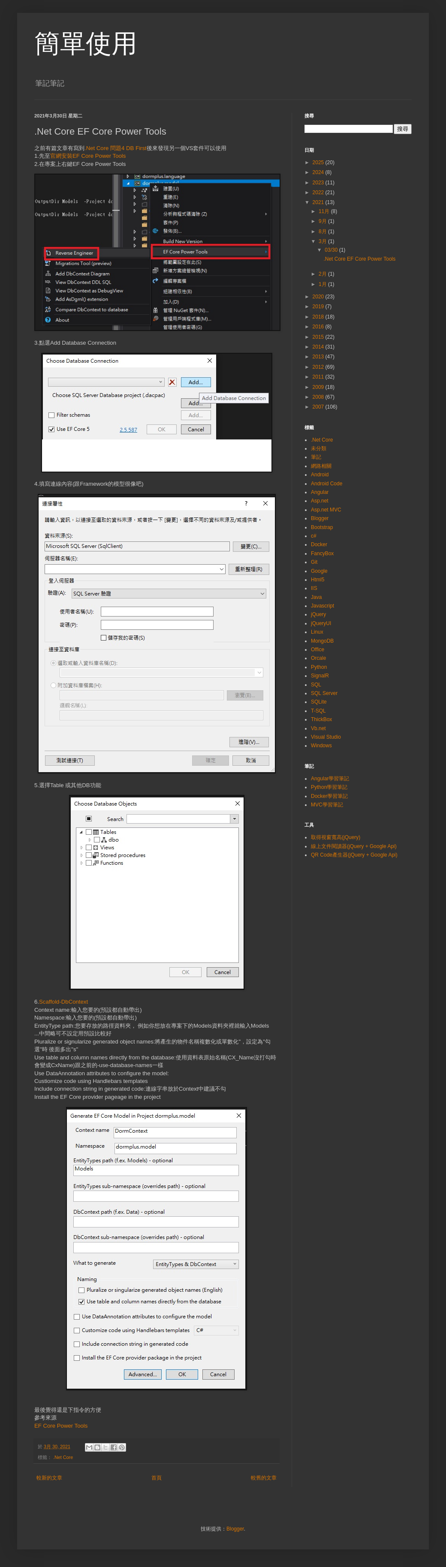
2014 (319, 347)
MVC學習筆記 (327, 805)
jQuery (318, 614)
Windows (321, 746)
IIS (314, 588)
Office (317, 650)
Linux (317, 632)
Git (314, 562)
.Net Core (63, 1457)
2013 (319, 357)
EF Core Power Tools (60, 1426)
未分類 (318, 448)
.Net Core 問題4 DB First (115, 148)
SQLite (319, 702)
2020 (319, 297)
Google (319, 571)
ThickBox (321, 719)
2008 (319, 397)
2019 (319, 307)
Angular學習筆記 (330, 779)
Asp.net (319, 501)
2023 (319, 183)
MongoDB (322, 641)
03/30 (332, 250)
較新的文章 (49, 1478)
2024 (319, 172)
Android (319, 475)
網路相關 (321, 466)
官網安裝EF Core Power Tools (88, 156)
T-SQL (318, 711)
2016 (319, 327)
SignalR (320, 676)
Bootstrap (322, 527)
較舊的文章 (264, 1478)
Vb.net (318, 728)
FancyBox (322, 553)
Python (319, 667)
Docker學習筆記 (329, 796)
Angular (319, 492)
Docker (319, 544)
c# (313, 536)
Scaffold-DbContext (63, 1002)
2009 (319, 387)
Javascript (322, 606)
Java (316, 597)
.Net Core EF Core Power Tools (359, 259)
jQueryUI (321, 623)
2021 (319, 202)
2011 (319, 377)
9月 (323, 221)
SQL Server (324, 693)
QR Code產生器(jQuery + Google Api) (354, 855)
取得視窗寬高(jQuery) (335, 837)
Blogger (319, 518)
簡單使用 (85, 43)
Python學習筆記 (329, 787)
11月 (325, 211)
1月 (323, 284)
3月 (323, 241)
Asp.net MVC (326, 510)
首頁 (156, 1478)
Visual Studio (326, 737)
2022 (319, 192)
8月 (323, 232)
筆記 (316, 457)
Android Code (326, 484)
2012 (319, 367)
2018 (319, 317)
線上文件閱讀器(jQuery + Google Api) (354, 846)
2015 (319, 337)
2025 (319, 162)
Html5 (317, 580)
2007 (319, 407)
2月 (323, 274)
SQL (316, 685)
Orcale (318, 658)
